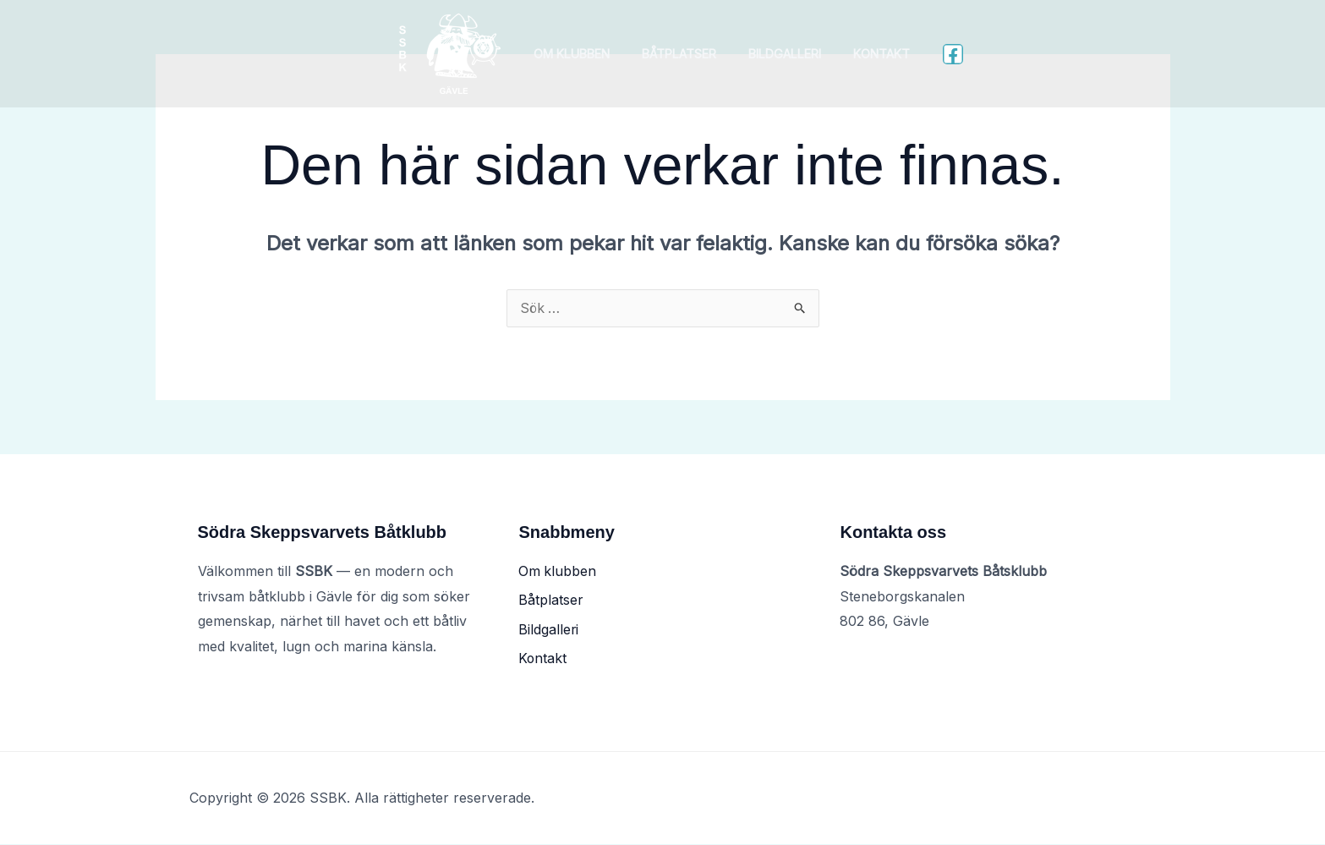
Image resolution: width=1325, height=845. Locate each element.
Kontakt (869, 54)
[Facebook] (938, 54)
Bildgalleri (780, 54)
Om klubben (583, 54)
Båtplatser (683, 54)
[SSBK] (465, 52)
